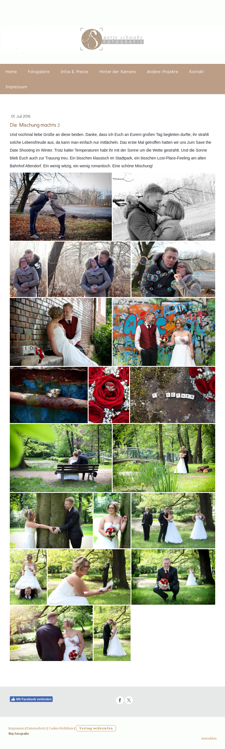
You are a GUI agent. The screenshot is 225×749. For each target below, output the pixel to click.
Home (11, 71)
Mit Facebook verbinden (31, 699)
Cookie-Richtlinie (60, 728)
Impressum (16, 86)
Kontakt (196, 71)
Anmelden (209, 738)
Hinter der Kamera (117, 71)
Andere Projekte (162, 71)
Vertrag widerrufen (96, 728)
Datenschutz (36, 728)
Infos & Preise (74, 71)
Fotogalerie (39, 71)
